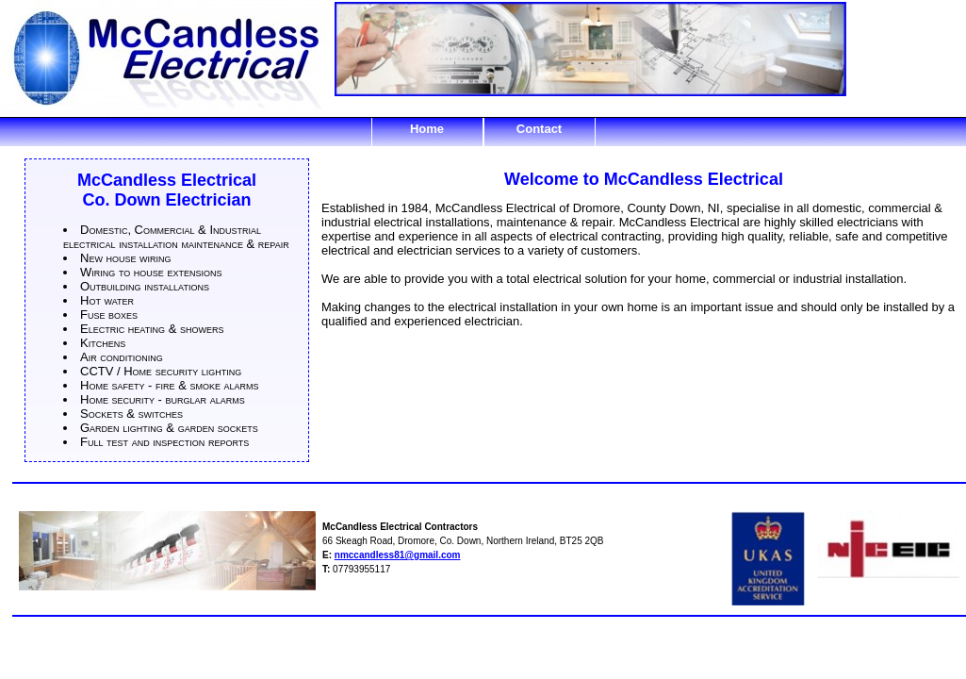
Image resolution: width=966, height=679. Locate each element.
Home (427, 129)
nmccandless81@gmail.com (398, 555)
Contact (539, 129)
